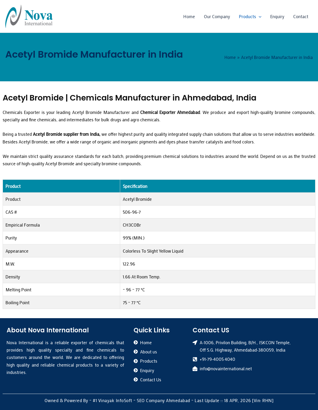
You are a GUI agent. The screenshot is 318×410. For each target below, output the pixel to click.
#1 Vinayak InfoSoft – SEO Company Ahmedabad (141, 400)
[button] (258, 16)
